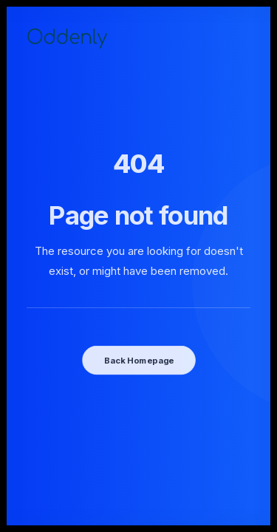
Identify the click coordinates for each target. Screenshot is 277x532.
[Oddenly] (67, 38)
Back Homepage (138, 360)
